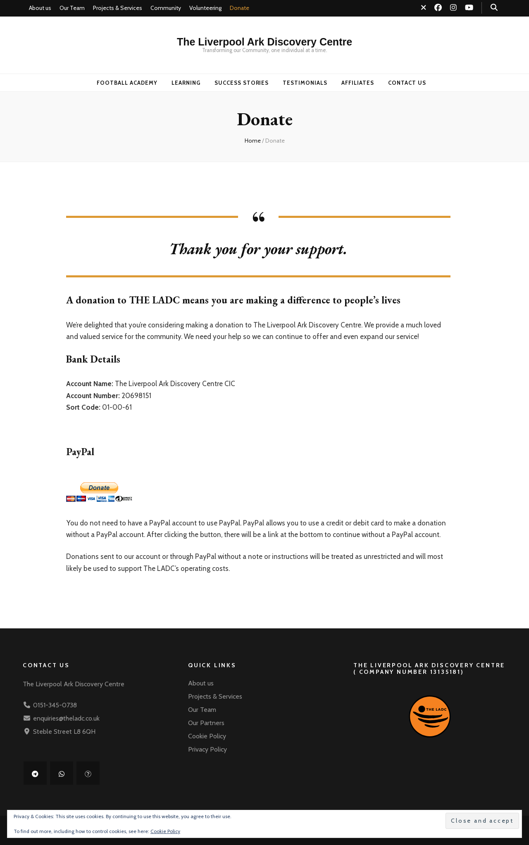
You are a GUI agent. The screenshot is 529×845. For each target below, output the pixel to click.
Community (165, 8)
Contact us (407, 82)
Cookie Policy (207, 736)
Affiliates (357, 82)
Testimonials (305, 82)
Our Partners (206, 723)
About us (40, 8)
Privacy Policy (207, 749)
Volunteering (205, 8)
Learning (186, 82)
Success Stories (241, 82)
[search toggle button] (494, 7)
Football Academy (127, 82)
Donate (239, 8)
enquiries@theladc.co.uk (66, 718)
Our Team (72, 8)
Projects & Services (117, 8)
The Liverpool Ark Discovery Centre (264, 42)
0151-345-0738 (55, 705)
